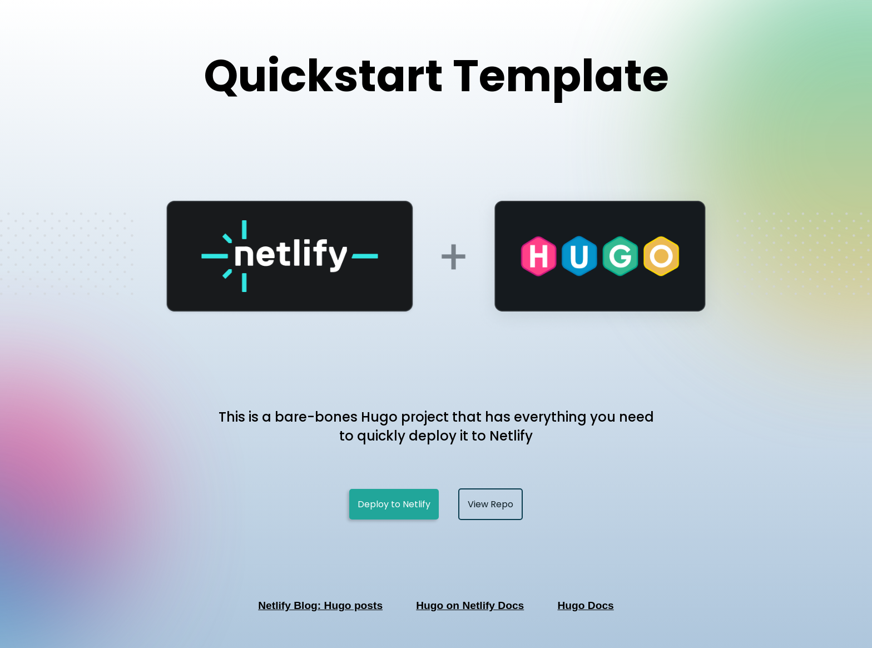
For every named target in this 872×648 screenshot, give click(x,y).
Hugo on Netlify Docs (470, 605)
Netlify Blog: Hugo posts (320, 605)
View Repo (490, 504)
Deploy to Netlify (394, 504)
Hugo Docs (585, 605)
